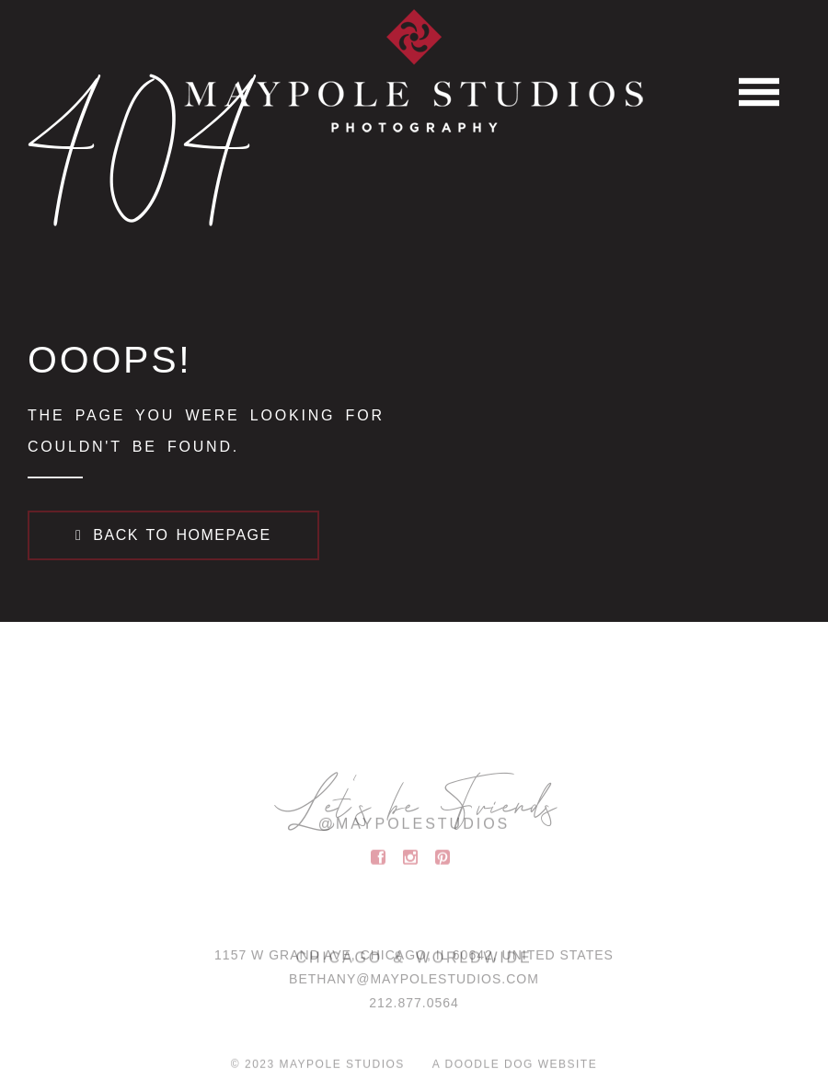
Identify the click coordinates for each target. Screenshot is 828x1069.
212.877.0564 (414, 1008)
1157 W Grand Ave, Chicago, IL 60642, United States (414, 960)
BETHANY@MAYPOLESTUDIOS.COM (414, 984)
